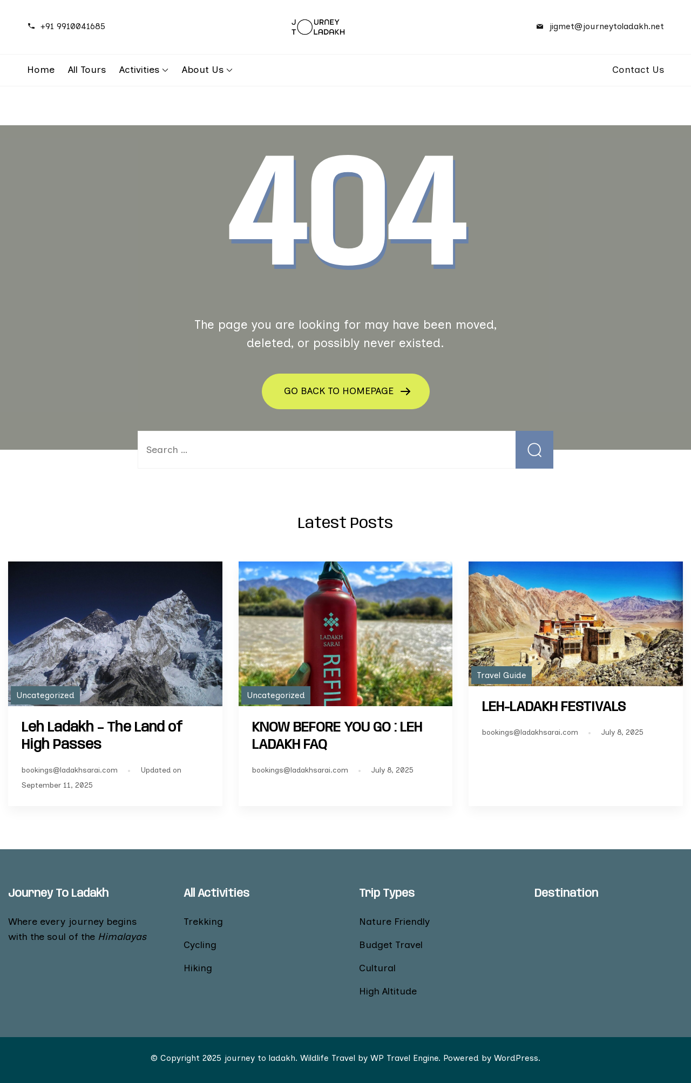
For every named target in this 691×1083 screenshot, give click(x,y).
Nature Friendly (394, 922)
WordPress (516, 1058)
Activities (139, 70)
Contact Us (638, 70)
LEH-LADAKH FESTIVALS (554, 707)
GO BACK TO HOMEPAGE (340, 391)
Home (41, 70)
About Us (202, 70)
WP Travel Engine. (405, 1058)
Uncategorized (45, 695)
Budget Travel (391, 945)
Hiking (198, 968)
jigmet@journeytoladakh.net (606, 26)
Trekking (203, 922)
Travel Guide (501, 675)
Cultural (377, 968)
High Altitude (388, 991)
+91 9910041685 (72, 26)
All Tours (87, 70)
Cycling (200, 945)
